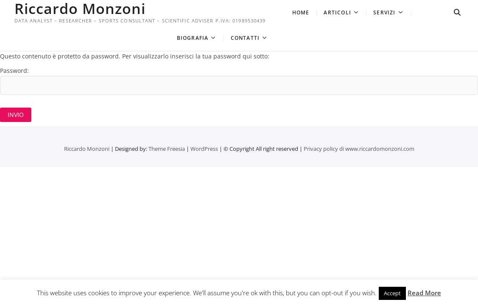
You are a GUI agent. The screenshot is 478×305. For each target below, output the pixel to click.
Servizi (384, 12)
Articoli (337, 12)
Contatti (245, 38)
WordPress (204, 148)
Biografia (193, 38)
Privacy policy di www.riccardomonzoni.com (359, 148)
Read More (424, 292)
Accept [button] (392, 293)
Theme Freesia (166, 148)
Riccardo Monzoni (79, 8)
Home (301, 12)
